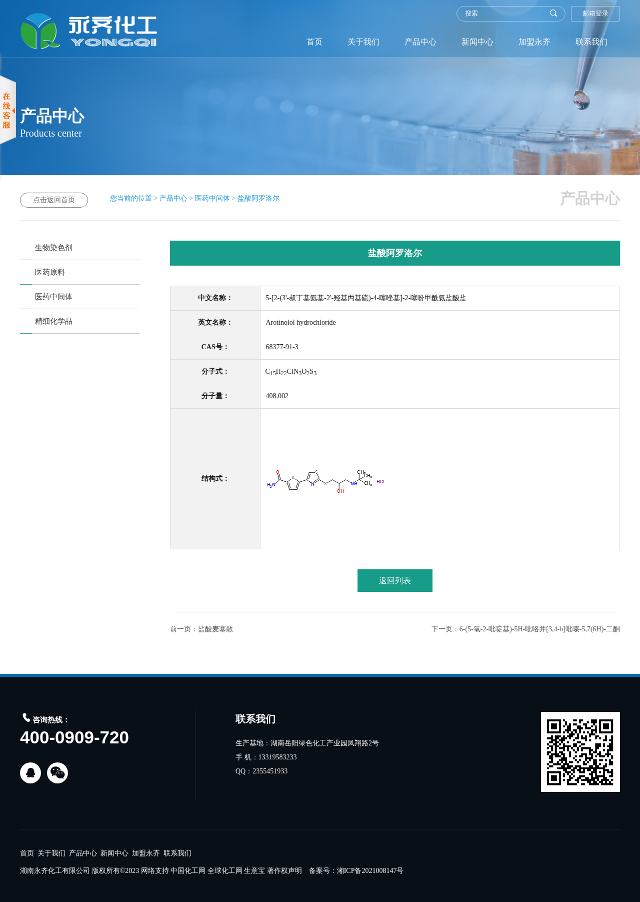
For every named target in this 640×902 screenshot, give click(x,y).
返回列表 (395, 580)
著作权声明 (284, 870)
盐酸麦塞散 (215, 629)
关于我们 (364, 42)
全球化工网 (225, 870)
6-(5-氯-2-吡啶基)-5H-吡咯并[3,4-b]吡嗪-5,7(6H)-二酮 (540, 629)
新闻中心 (478, 42)
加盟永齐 (534, 42)
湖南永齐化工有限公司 (55, 870)
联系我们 (592, 42)
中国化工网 (188, 870)
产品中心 (420, 42)
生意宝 (254, 870)
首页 (314, 42)
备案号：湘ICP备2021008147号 (356, 870)
